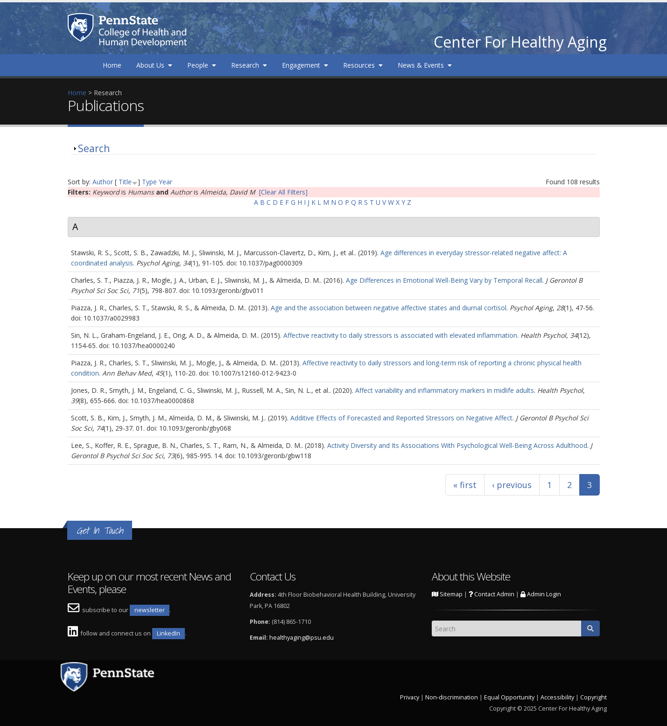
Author (102, 181)
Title (125, 181)
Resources (363, 65)
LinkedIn (168, 633)
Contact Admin (491, 594)
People (201, 65)
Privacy (409, 697)
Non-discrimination (451, 697)
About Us (154, 65)
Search (94, 148)
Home (112, 65)
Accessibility (557, 697)
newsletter (149, 610)
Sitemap (447, 594)
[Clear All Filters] (283, 192)
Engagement (305, 65)
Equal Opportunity (509, 697)
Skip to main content (31, 4)
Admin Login (540, 594)
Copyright (593, 697)
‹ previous (512, 484)
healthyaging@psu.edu (301, 638)
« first (465, 484)
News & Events (425, 65)
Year (165, 181)
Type (149, 181)
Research (249, 65)
